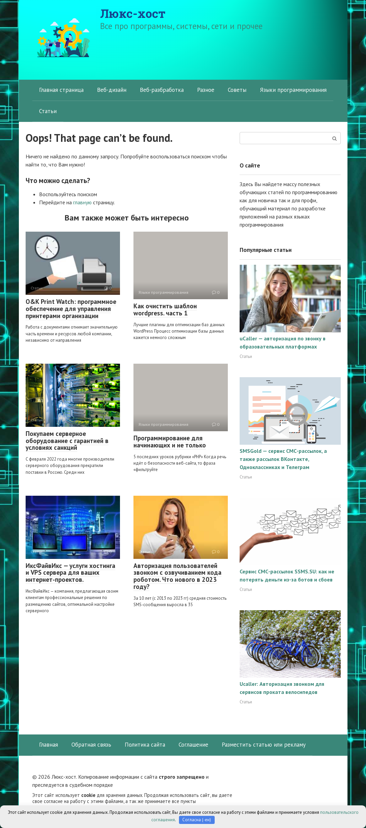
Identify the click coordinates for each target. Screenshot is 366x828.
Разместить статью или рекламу (264, 744)
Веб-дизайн (111, 90)
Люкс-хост (132, 13)
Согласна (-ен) (196, 820)
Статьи (48, 111)
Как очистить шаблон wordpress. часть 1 (165, 309)
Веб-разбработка (162, 90)
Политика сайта (145, 744)
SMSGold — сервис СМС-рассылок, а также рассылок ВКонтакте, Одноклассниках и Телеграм (283, 458)
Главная (48, 744)
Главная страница (61, 90)
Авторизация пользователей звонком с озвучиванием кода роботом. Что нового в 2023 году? (177, 576)
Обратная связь (91, 744)
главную (82, 202)
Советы (237, 90)
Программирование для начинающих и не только (169, 441)
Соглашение (193, 744)
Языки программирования (293, 90)
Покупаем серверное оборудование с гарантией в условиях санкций (67, 441)
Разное (205, 90)
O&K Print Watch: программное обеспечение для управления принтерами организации (71, 308)
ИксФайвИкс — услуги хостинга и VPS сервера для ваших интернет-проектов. (70, 573)
